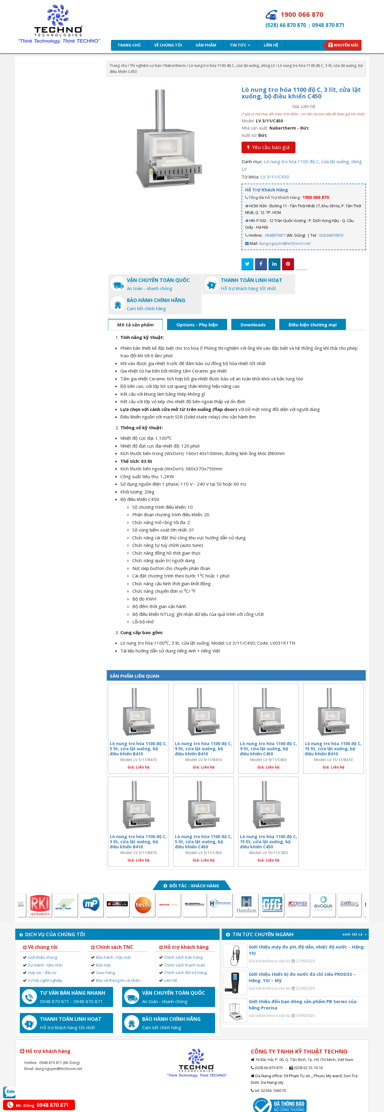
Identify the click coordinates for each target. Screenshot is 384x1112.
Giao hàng (105, 952)
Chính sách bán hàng (183, 937)
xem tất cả (355, 914)
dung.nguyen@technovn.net (284, 243)
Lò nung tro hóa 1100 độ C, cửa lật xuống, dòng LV (232, 65)
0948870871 (275, 235)
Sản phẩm (206, 45)
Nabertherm (175, 65)
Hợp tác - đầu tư (42, 952)
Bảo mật (103, 944)
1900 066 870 (315, 197)
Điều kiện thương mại (313, 304)
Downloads (253, 304)
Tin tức (240, 45)
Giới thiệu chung (42, 937)
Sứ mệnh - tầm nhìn (45, 944)
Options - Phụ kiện (197, 304)
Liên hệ (271, 45)
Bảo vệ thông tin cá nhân (118, 960)
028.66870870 (331, 235)
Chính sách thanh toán (184, 944)
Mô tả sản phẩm (135, 304)
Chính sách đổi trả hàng (185, 952)
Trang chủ (129, 45)
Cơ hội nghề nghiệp (45, 960)
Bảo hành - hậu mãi (113, 937)
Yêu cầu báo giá (268, 147)
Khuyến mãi (346, 45)
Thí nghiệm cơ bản (145, 65)
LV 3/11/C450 (274, 177)
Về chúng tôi (168, 45)
